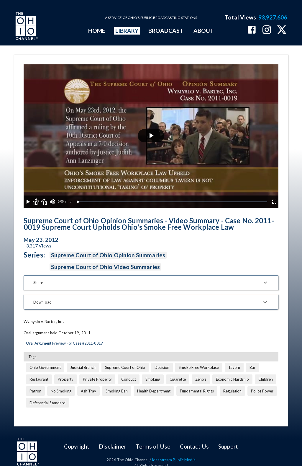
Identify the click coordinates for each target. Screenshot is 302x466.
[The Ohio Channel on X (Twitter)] (282, 30)
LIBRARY (127, 30)
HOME (96, 30)
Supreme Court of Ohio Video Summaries (105, 267)
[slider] (172, 201)
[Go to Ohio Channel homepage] (26, 26)
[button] (151, 283)
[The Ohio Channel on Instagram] (267, 30)
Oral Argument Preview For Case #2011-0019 (64, 343)
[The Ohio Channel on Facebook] (252, 30)
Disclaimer (112, 446)
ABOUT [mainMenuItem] (203, 30)
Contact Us (194, 446)
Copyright (76, 446)
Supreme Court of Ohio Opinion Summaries (108, 255)
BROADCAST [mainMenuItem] (166, 30)
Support (228, 446)
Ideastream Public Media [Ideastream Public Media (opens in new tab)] (174, 459)
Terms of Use (153, 446)
